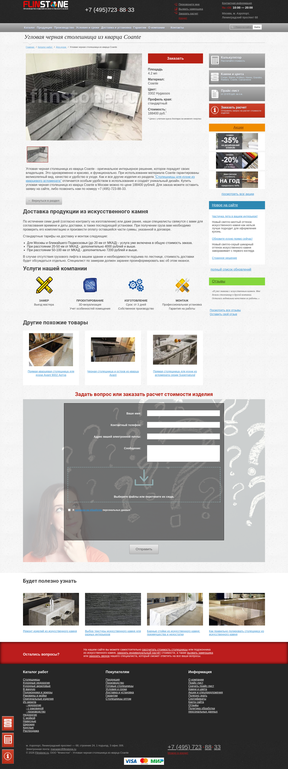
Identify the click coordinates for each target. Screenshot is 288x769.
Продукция (44, 27)
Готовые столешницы (119, 686)
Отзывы (218, 281)
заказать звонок (99, 656)
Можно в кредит (178, 753)
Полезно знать (197, 695)
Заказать (175, 58)
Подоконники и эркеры (37, 692)
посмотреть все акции (238, 194)
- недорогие (33, 705)
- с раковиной (35, 708)
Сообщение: (132, 448)
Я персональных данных (99, 510)
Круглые (28, 727)
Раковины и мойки (35, 695)
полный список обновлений (231, 269)
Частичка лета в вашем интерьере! (235, 216)
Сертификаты (197, 698)
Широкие (29, 724)
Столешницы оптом (118, 698)
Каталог (29, 27)
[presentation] (144, 528)
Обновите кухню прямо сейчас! (232, 238)
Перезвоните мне (189, 4)
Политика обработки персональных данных (203, 710)
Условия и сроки (87, 27)
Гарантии (139, 27)
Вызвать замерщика (191, 8)
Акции (238, 127)
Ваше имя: (133, 413)
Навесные (29, 721)
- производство (35, 711)
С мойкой (29, 718)
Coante (153, 83)
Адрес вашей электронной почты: (117, 436)
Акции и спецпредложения (205, 692)
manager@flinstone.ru (63, 749)
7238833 (109, 9)
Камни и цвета (197, 689)
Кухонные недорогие (36, 682)
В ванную (29, 689)
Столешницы (31, 679)
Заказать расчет (188, 13)
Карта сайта (196, 702)
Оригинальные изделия (38, 698)
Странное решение (224, 258)
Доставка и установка (116, 27)
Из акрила (29, 702)
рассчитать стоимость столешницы (165, 649)
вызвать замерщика (200, 652)
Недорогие (30, 714)
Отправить (144, 549)
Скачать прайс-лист (201, 686)
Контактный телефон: (126, 425)
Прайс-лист (195, 682)
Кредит (183, 18)
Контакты (177, 27)
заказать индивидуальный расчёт (139, 652)
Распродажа (31, 730)
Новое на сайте (225, 205)
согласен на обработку (88, 510)
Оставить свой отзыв (223, 314)
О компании (156, 27)
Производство (64, 27)
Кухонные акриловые (37, 686)
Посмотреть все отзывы (225, 310)
